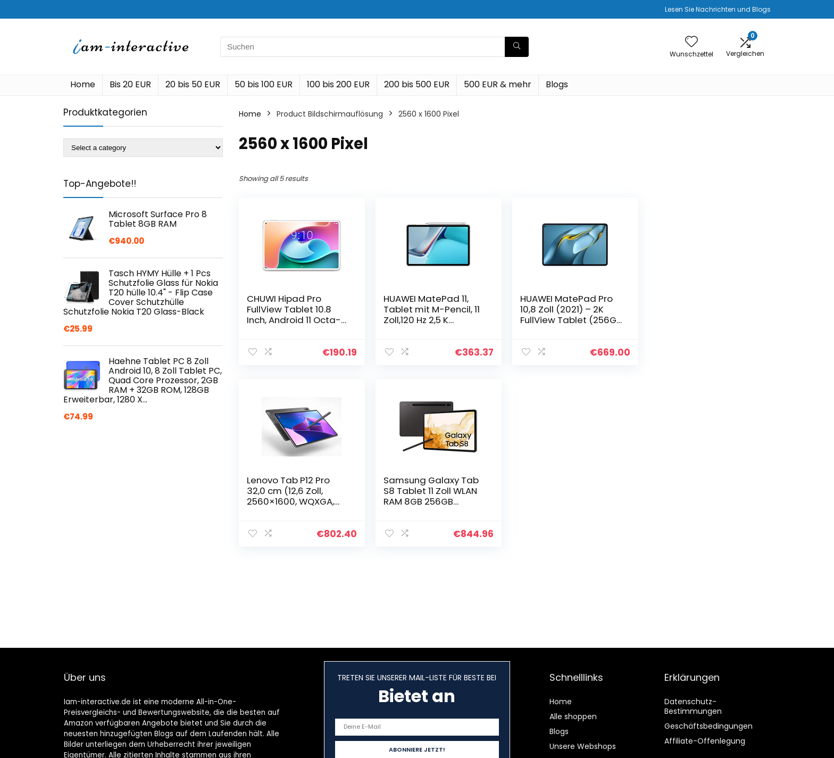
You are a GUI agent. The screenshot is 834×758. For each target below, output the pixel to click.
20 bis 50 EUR (192, 84)
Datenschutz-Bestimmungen (693, 706)
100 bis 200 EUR (338, 84)
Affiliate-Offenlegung (704, 741)
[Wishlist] (691, 42)
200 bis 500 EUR (416, 84)
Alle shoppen (573, 716)
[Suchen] (517, 47)
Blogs (557, 84)
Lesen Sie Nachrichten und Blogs (718, 9)
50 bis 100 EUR (264, 84)
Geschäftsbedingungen (708, 726)
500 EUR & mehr (497, 84)
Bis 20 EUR (130, 84)
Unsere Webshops (582, 746)
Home (82, 84)
